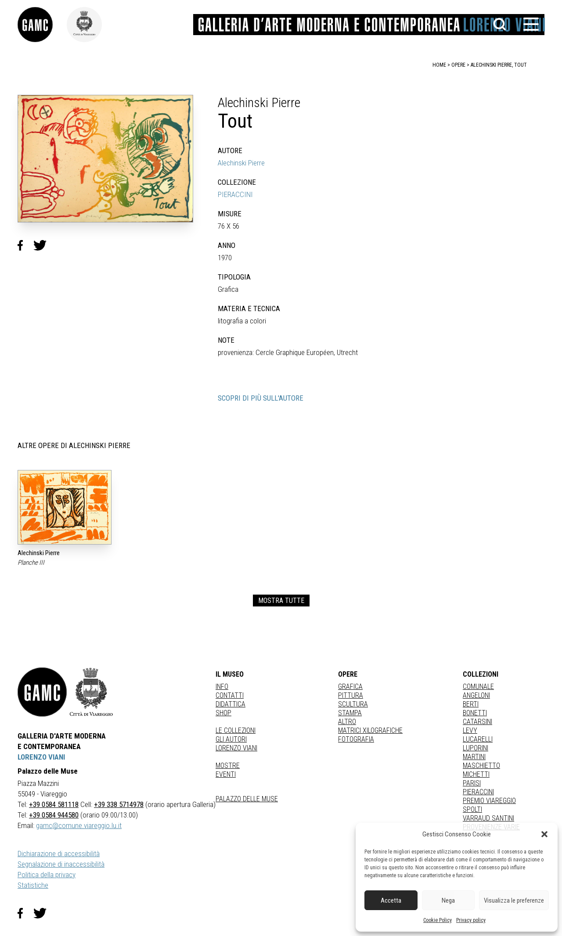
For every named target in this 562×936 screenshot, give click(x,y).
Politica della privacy (47, 874)
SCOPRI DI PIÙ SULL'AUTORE (260, 398)
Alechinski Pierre (241, 162)
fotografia (356, 739)
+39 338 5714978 (119, 804)
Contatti (230, 695)
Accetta (391, 900)
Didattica (230, 704)
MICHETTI (476, 774)
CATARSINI (477, 721)
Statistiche (33, 885)
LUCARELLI (478, 739)
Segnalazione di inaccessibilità (61, 864)
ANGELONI (476, 695)
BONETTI (475, 713)
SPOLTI (472, 809)
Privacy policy (471, 920)
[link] (42, 24)
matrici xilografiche (370, 730)
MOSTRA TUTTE (281, 600)
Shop (223, 713)
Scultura (353, 704)
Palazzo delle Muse (247, 799)
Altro (347, 721)
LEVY (470, 730)
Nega (448, 900)
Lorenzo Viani (236, 748)
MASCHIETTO (481, 765)
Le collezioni (236, 730)
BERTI (471, 704)
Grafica (350, 686)
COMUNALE (478, 686)
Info (222, 686)
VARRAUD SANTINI (488, 818)
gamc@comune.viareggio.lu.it (79, 825)
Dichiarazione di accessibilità (59, 853)
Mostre (228, 765)
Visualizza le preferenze (514, 900)
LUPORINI (475, 748)
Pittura (350, 695)
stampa (350, 713)
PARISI (472, 783)
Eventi (226, 774)
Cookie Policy (437, 920)
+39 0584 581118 (54, 804)
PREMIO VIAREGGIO (489, 800)
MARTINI (474, 757)
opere (458, 65)
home (439, 65)
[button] (544, 834)
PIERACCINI (235, 194)
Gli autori (231, 739)
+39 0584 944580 (54, 814)
